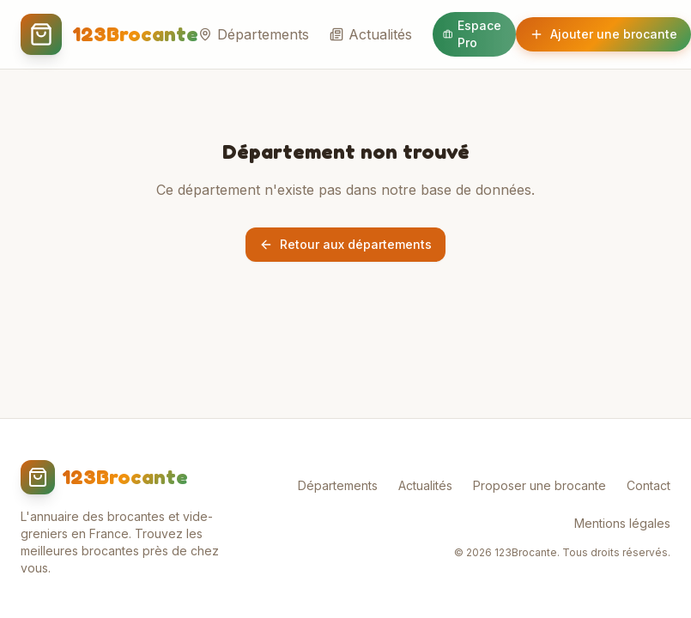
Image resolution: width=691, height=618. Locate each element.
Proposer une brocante (539, 485)
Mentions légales (622, 523)
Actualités (371, 34)
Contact (648, 485)
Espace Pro (472, 34)
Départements (253, 34)
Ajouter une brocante (603, 34)
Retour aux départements (345, 244)
